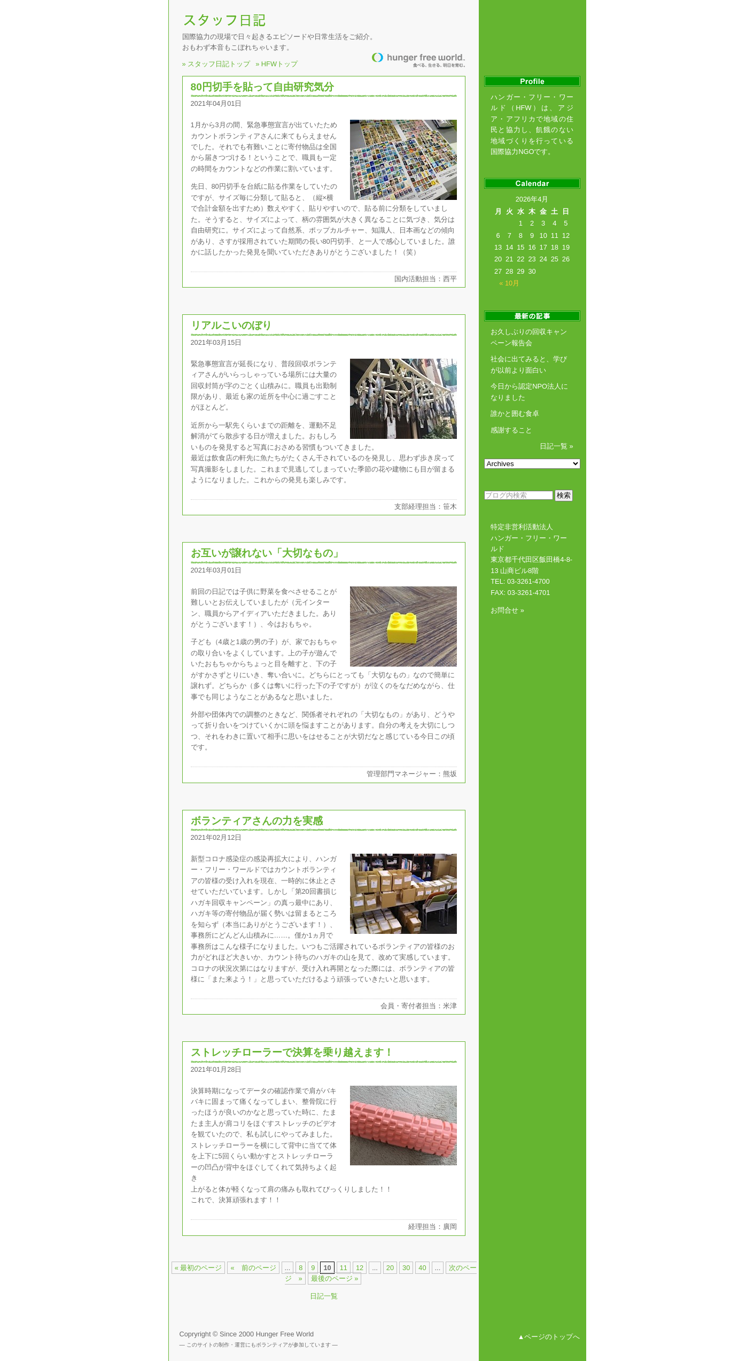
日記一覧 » (556, 446)
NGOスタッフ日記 (226, 19)
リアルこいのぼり (231, 325)
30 (406, 1268)
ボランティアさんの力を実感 (257, 820)
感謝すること (511, 430)
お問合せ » (507, 610)
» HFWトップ (276, 62)
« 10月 (509, 283)
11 (343, 1268)
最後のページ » (335, 1278)
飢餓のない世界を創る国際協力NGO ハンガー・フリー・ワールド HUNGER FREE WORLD (418, 60)
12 (359, 1268)
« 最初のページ (198, 1268)
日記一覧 (324, 1296)
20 (390, 1268)
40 (422, 1268)
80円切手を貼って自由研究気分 (262, 86)
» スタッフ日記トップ (216, 62)
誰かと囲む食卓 (515, 413)
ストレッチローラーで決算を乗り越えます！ (292, 1052)
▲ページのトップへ (549, 1337)
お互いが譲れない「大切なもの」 (267, 553)
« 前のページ (253, 1268)
